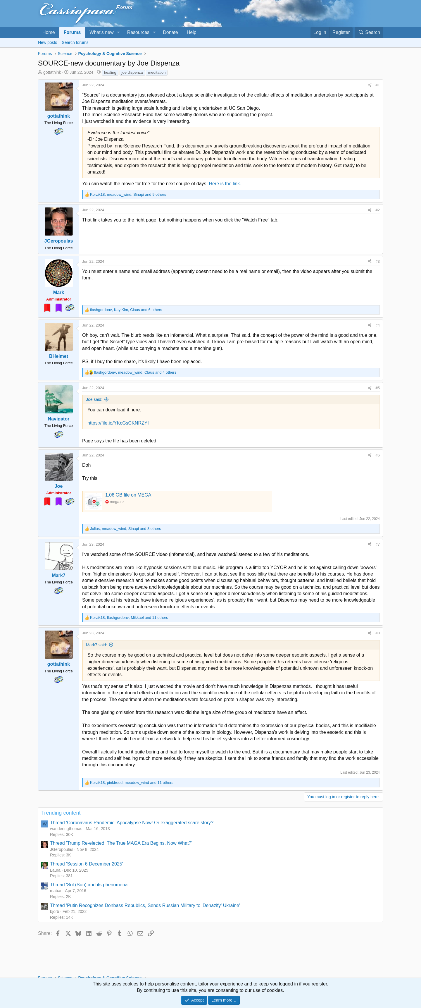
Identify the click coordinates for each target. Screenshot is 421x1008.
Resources (138, 32)
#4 (378, 325)
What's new (101, 32)
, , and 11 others (129, 617)
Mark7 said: (96, 645)
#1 (378, 85)
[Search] (369, 32)
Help (191, 32)
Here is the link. (225, 183)
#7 (378, 544)
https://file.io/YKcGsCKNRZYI (118, 422)
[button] (118, 32)
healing (110, 72)
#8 (378, 633)
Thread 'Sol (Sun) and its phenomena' (89, 884)
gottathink (52, 72)
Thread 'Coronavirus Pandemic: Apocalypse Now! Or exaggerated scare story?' (132, 822)
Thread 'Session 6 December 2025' (86, 863)
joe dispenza (132, 72)
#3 (378, 261)
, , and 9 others (128, 194)
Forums (72, 32)
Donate (170, 32)
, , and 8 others (125, 528)
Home (48, 32)
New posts (47, 42)
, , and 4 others (135, 372)
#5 (378, 388)
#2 (378, 210)
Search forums (75, 42)
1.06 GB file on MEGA (128, 494)
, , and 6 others (126, 310)
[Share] (370, 85)
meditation (156, 72)
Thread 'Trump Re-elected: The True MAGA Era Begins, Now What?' (121, 843)
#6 (378, 455)
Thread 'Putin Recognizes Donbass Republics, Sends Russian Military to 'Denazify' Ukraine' (145, 905)
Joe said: (94, 399)
